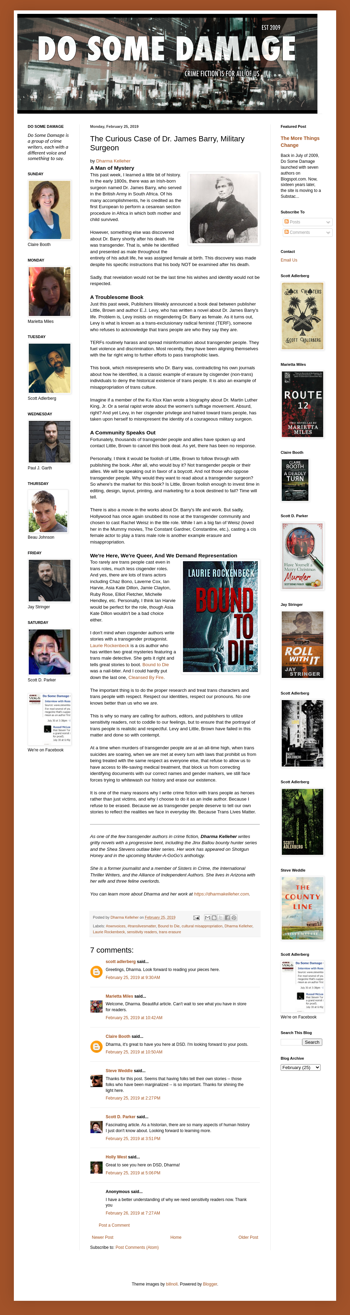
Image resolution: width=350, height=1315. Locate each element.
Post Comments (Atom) (137, 1247)
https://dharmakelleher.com (221, 894)
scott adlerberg (121, 961)
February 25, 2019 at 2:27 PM (133, 1098)
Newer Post (102, 1237)
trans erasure (170, 932)
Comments (297, 232)
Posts (292, 222)
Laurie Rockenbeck (109, 645)
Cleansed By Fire (146, 677)
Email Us (289, 260)
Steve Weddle (119, 1070)
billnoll (171, 1284)
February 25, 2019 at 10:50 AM (134, 1052)
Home (176, 1237)
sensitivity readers (142, 932)
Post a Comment (114, 1225)
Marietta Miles (119, 996)
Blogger (210, 1284)
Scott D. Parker (120, 1116)
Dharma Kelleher (113, 161)
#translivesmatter (142, 926)
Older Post (248, 1237)
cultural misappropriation (202, 926)
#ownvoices (115, 926)
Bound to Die (155, 664)
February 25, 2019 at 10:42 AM (134, 1017)
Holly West (116, 1157)
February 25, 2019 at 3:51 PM (133, 1138)
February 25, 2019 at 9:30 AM (133, 977)
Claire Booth (118, 1036)
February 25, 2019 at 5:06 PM (133, 1173)
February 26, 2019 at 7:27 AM (133, 1213)
